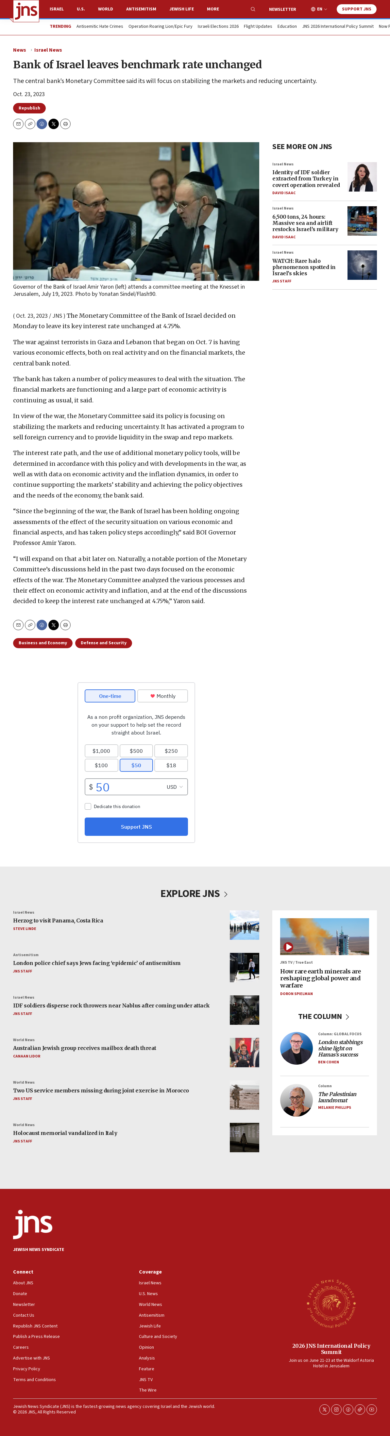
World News (24, 1040)
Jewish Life (181, 9)
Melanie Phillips (334, 1108)
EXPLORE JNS (195, 893)
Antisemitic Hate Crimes (99, 27)
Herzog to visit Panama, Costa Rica (58, 921)
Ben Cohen (328, 1062)
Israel (57, 9)
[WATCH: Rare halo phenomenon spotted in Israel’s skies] (362, 265)
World (105, 9)
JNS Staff (281, 281)
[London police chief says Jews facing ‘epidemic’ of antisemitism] (244, 967)
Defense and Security (104, 643)
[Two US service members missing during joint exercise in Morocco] (244, 1095)
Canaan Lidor (26, 1056)
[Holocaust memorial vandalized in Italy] (244, 1137)
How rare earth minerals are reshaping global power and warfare (320, 978)
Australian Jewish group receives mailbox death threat (84, 1048)
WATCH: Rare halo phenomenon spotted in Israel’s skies (304, 267)
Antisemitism (141, 9)
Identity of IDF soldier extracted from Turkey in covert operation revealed (306, 178)
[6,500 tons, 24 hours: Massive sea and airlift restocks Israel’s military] (362, 221)
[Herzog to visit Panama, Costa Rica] (244, 925)
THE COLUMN (324, 1016)
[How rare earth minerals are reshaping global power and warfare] (324, 936)
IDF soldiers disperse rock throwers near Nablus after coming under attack (111, 1006)
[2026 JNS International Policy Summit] (331, 1303)
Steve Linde (24, 929)
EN (319, 9)
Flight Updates (258, 27)
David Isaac (284, 193)
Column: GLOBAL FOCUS (340, 1034)
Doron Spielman (296, 994)
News (19, 50)
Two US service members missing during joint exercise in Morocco (101, 1091)
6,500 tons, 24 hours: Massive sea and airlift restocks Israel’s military (305, 222)
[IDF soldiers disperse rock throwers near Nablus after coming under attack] (244, 1010)
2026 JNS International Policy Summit (331, 1349)
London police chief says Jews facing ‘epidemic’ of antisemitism (97, 963)
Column (325, 1086)
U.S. (81, 9)
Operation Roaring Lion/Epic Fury (160, 27)
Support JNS (356, 9)
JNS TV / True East (296, 963)
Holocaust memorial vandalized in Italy (65, 1133)
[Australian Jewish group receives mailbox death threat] (244, 1052)
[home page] (26, 11)
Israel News (48, 50)
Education (287, 27)
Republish (29, 108)
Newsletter (282, 9)
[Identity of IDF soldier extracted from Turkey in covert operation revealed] (362, 177)
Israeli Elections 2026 (218, 27)
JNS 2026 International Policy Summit (338, 27)
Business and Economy (43, 643)
